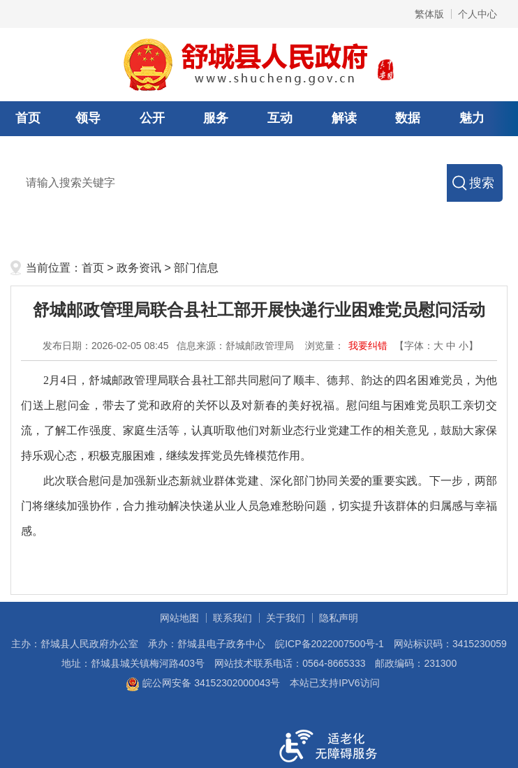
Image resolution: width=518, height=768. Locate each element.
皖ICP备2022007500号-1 (329, 643)
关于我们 (285, 617)
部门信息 (196, 268)
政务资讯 (139, 268)
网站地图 (179, 617)
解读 (344, 118)
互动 (280, 118)
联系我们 (232, 617)
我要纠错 (367, 345)
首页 (27, 118)
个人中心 (477, 14)
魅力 (471, 118)
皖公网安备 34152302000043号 (203, 682)
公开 (152, 118)
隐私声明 (338, 617)
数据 (407, 118)
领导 (88, 118)
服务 (215, 118)
